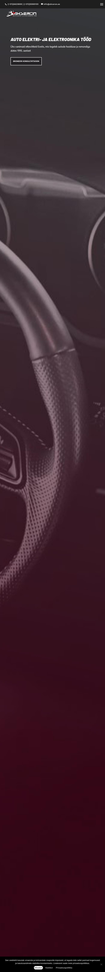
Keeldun (49, 968)
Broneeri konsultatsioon (26, 61)
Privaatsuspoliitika (64, 968)
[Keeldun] (101, 964)
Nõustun (38, 968)
